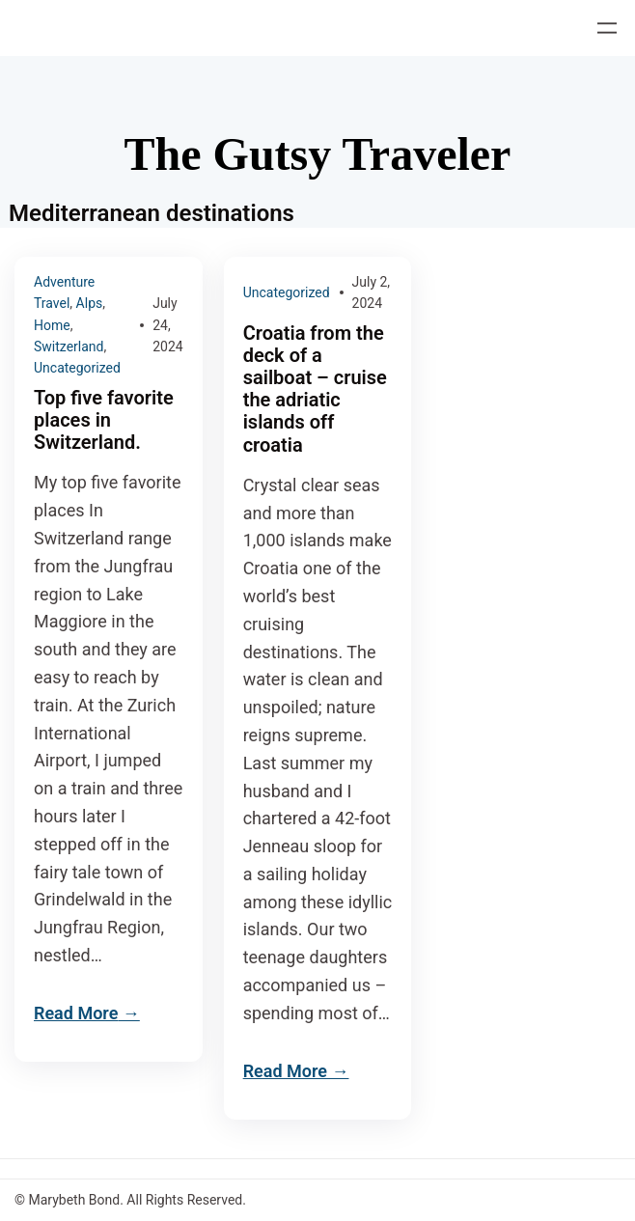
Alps (89, 303)
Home (52, 325)
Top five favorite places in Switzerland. (104, 420)
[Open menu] (607, 28)
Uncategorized (77, 367)
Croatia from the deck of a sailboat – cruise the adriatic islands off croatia (315, 389)
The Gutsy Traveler (317, 154)
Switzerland (68, 346)
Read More (76, 1013)
